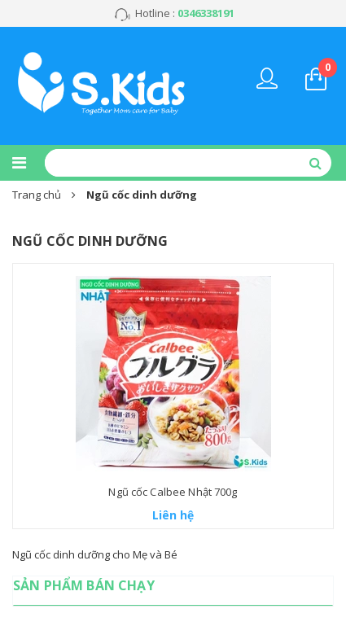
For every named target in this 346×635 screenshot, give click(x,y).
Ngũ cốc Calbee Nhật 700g (172, 491)
